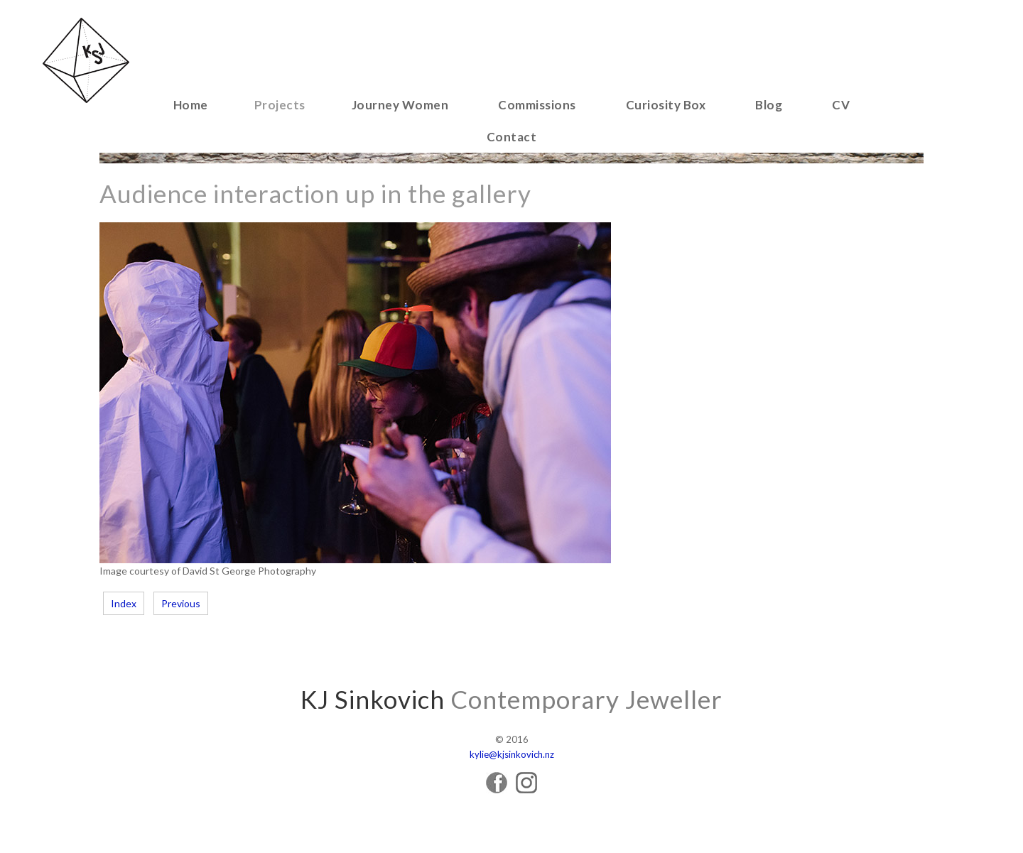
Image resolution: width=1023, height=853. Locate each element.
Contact (512, 136)
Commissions (537, 104)
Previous (180, 603)
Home (190, 104)
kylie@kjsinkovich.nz (512, 754)
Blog (768, 104)
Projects (279, 104)
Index (123, 603)
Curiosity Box (666, 104)
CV (841, 104)
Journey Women (400, 104)
